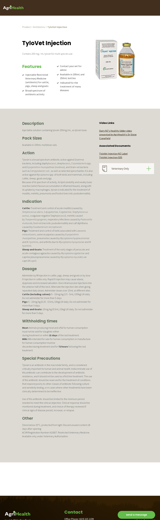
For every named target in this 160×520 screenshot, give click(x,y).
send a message (136, 515)
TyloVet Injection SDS (110, 157)
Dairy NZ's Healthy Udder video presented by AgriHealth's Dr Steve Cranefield (118, 134)
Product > (27, 26)
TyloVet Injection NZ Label (113, 153)
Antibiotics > (40, 26)
